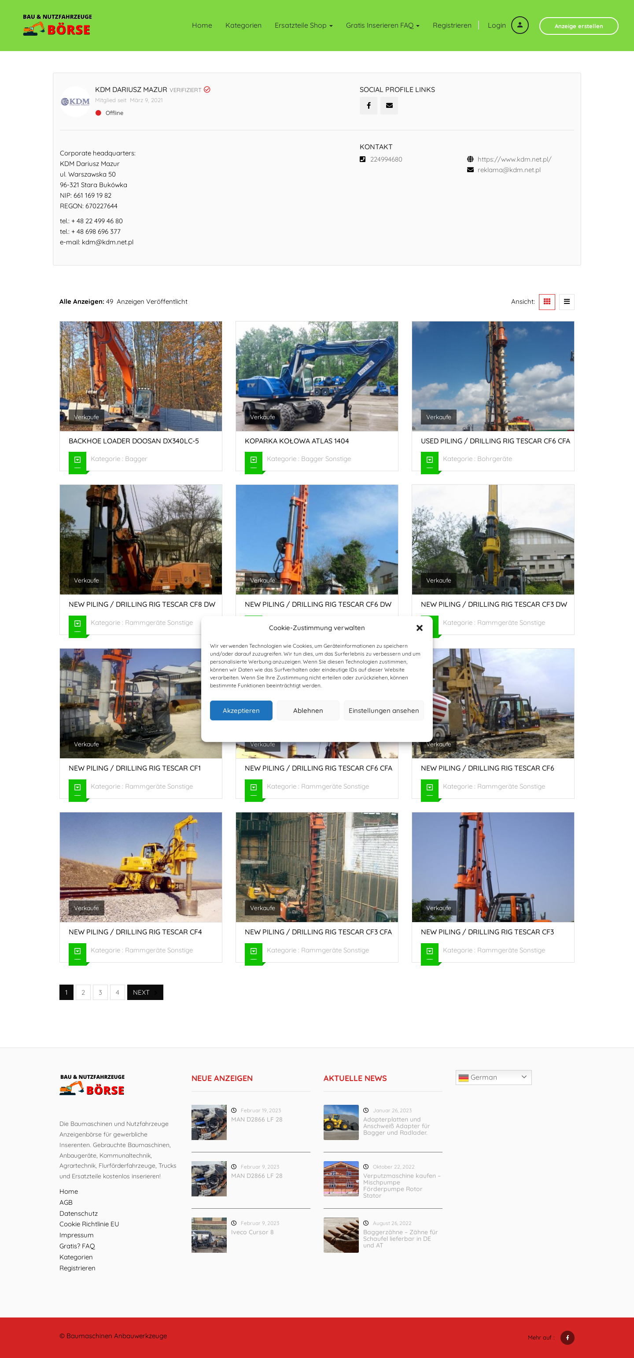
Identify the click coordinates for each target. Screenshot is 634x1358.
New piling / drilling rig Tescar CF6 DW (318, 604)
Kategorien (243, 25)
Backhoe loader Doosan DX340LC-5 (134, 440)
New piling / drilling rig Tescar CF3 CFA (318, 931)
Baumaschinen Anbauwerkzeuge (116, 1336)
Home (202, 25)
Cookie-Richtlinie (283, 730)
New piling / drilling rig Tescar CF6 (487, 768)
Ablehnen (308, 710)
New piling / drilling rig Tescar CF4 (135, 931)
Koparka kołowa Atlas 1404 (297, 440)
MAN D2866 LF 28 (257, 1119)
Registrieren (452, 25)
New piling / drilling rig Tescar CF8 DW (142, 604)
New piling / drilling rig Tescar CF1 (135, 768)
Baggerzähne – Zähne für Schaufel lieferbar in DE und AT (400, 1238)
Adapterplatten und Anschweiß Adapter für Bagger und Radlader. (396, 1125)
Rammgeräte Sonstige (159, 622)
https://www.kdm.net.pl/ (515, 159)
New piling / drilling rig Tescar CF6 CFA (318, 768)
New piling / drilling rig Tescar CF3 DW (494, 604)
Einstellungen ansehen (384, 710)
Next (145, 992)
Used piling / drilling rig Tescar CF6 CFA (495, 440)
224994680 (386, 159)
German (477, 1077)
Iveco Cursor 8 (252, 1232)
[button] (419, 628)
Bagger (136, 458)
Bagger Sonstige (326, 458)
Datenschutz (324, 730)
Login (508, 25)
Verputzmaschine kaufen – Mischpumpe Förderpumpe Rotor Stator (402, 1185)
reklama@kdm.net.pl (509, 169)
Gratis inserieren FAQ (383, 25)
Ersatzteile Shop (304, 25)
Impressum (358, 730)
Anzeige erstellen (579, 26)
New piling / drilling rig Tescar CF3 (487, 931)
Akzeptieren (241, 710)
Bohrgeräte (494, 458)
